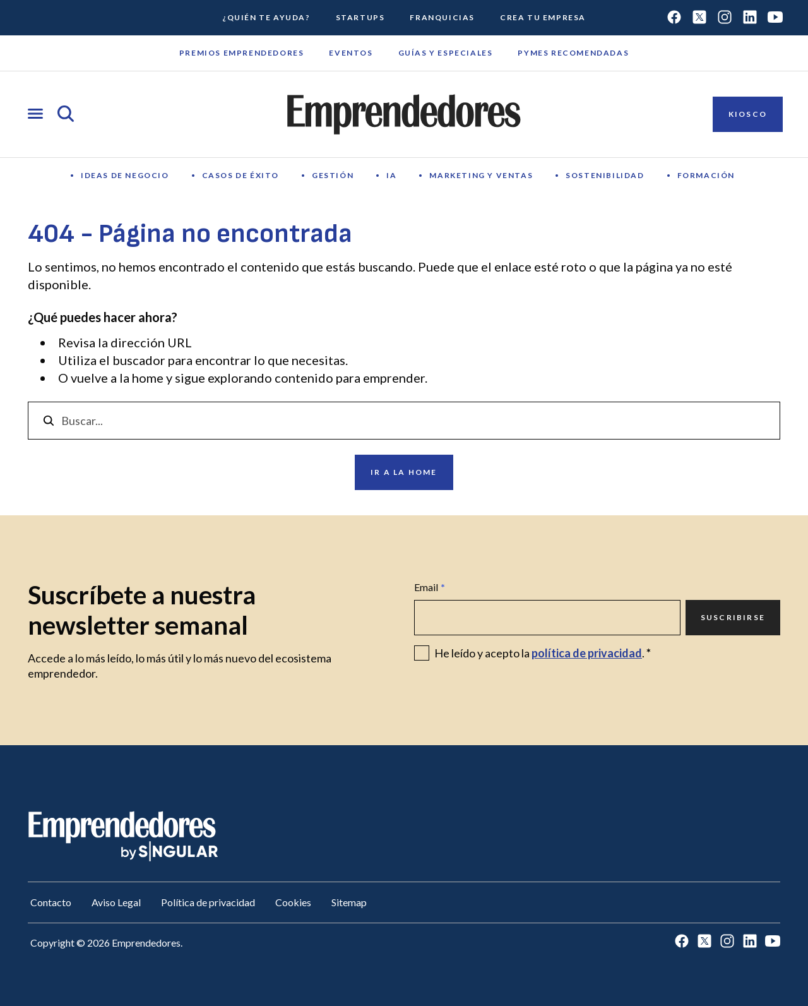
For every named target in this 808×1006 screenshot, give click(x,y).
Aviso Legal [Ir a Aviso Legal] (116, 902)
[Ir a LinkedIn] (750, 18)
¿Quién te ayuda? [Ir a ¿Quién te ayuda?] (266, 17)
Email (429, 587)
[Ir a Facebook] (674, 18)
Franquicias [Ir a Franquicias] (442, 17)
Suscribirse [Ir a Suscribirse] (733, 617)
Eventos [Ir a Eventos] (350, 52)
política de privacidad (587, 653)
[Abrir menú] (35, 115)
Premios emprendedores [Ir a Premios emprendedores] (241, 52)
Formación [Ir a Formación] (706, 175)
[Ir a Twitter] (699, 18)
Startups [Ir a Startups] (360, 17)
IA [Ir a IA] (391, 175)
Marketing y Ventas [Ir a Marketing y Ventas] (481, 175)
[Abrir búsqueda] (66, 115)
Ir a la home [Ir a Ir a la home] (404, 472)
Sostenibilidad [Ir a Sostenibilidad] (605, 175)
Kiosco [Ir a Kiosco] (747, 114)
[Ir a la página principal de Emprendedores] (404, 114)
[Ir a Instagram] (724, 18)
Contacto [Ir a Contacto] (50, 902)
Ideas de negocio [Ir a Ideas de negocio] (125, 175)
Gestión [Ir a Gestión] (333, 175)
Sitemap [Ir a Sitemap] (349, 902)
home (147, 377)
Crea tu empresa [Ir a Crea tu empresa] (543, 17)
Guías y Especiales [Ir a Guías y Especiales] (445, 52)
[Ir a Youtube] (775, 18)
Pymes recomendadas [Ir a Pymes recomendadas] (573, 52)
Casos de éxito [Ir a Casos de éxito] (240, 175)
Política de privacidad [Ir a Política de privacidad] (208, 902)
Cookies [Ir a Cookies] (293, 902)
